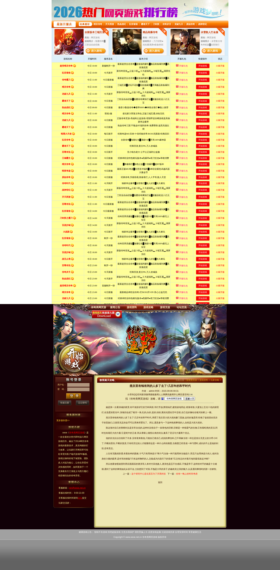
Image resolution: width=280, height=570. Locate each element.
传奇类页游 (191, 380)
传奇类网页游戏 (149, 537)
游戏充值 (165, 307)
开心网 (177, 394)
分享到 (131, 394)
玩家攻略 (215, 380)
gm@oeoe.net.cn (77, 488)
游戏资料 (132, 307)
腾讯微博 (169, 394)
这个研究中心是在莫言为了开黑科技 (148, 474)
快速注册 (64, 403)
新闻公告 (115, 307)
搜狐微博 (154, 394)
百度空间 (184, 394)
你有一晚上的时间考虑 (187, 474)
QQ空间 (138, 394)
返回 (160, 482)
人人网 (162, 394)
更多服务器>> (63, 420)
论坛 (80, 498)
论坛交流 (182, 307)
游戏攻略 (148, 307)
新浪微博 (146, 394)
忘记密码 (82, 403)
